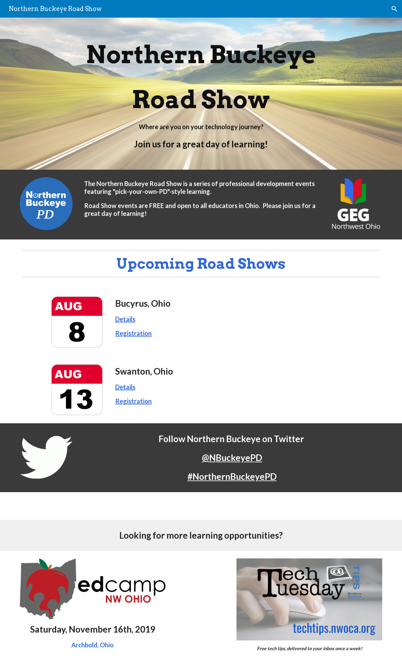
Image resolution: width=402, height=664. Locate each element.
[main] (201, 93)
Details (125, 319)
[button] (394, 8)
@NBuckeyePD (232, 457)
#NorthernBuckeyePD (232, 476)
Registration (133, 333)
